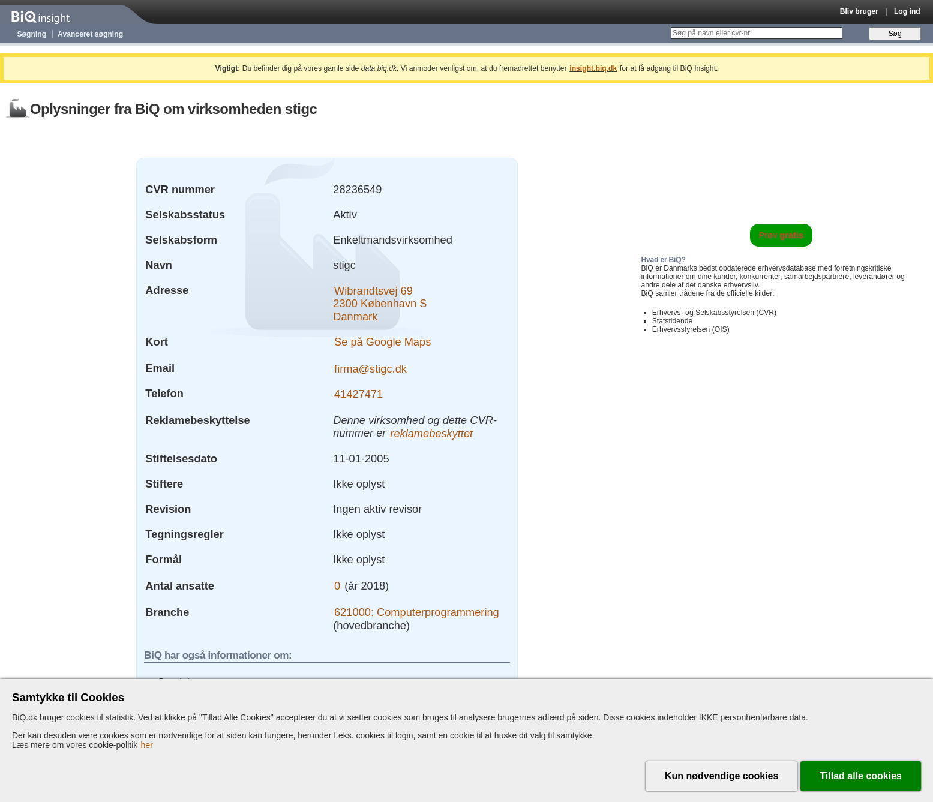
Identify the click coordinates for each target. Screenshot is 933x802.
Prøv (780, 235)
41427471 (358, 393)
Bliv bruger (859, 11)
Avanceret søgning (90, 34)
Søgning (32, 34)
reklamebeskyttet (431, 432)
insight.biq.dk (593, 68)
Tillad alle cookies (861, 776)
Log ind (907, 11)
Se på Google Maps (382, 341)
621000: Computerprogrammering (416, 612)
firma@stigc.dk (370, 368)
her (147, 745)
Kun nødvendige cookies (721, 776)
